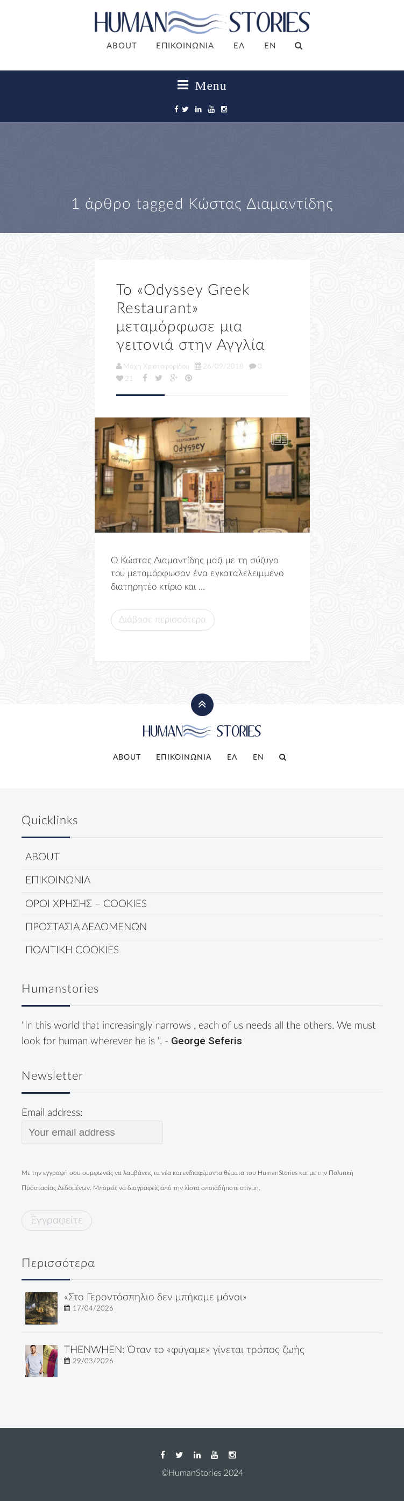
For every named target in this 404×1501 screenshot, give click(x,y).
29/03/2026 (93, 1361)
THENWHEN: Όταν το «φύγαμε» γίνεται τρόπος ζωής (184, 1350)
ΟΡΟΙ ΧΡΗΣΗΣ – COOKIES (86, 904)
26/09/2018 (219, 366)
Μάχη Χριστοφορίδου (152, 366)
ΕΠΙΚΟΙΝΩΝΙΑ (185, 46)
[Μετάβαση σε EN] (270, 46)
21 (124, 379)
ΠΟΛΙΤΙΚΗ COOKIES (72, 950)
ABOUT (122, 46)
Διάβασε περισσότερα (162, 619)
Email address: (92, 1126)
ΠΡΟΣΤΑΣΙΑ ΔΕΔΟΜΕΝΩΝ (86, 927)
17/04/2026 (93, 1308)
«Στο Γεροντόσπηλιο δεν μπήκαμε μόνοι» (155, 1297)
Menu (202, 86)
